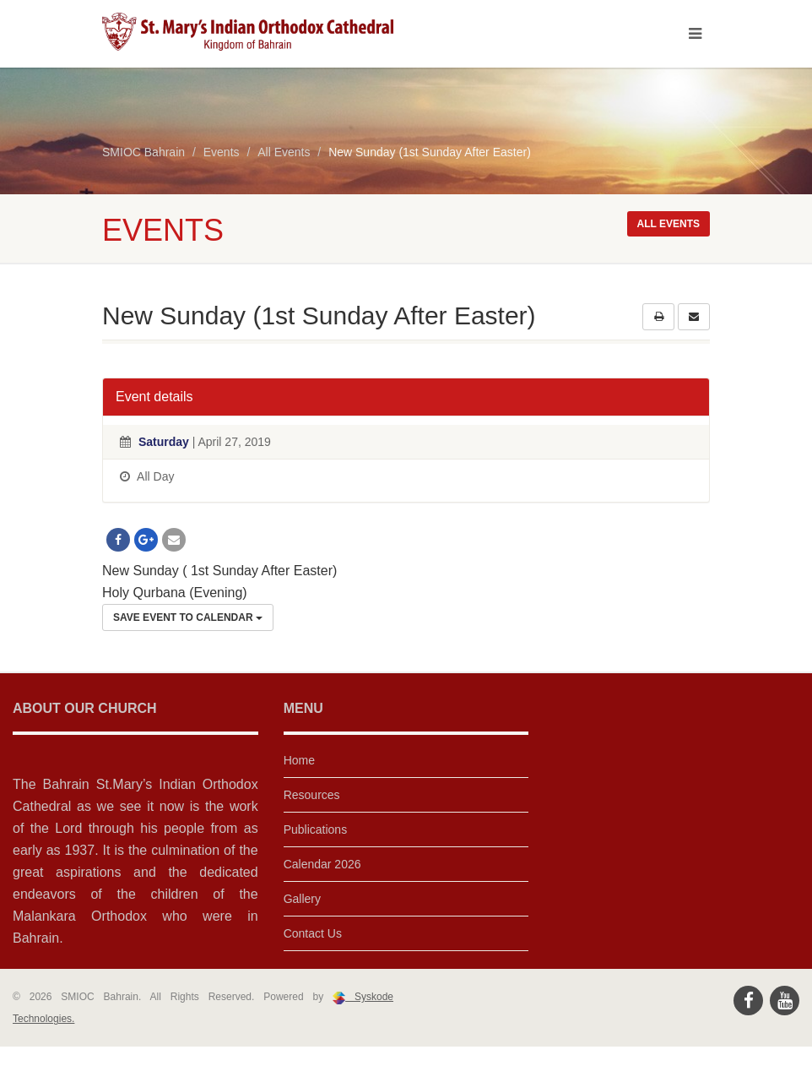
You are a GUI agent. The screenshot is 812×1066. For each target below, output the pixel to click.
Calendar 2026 (322, 864)
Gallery (302, 899)
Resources (312, 795)
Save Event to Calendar (188, 617)
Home (299, 760)
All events (668, 224)
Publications (316, 829)
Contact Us (313, 933)
